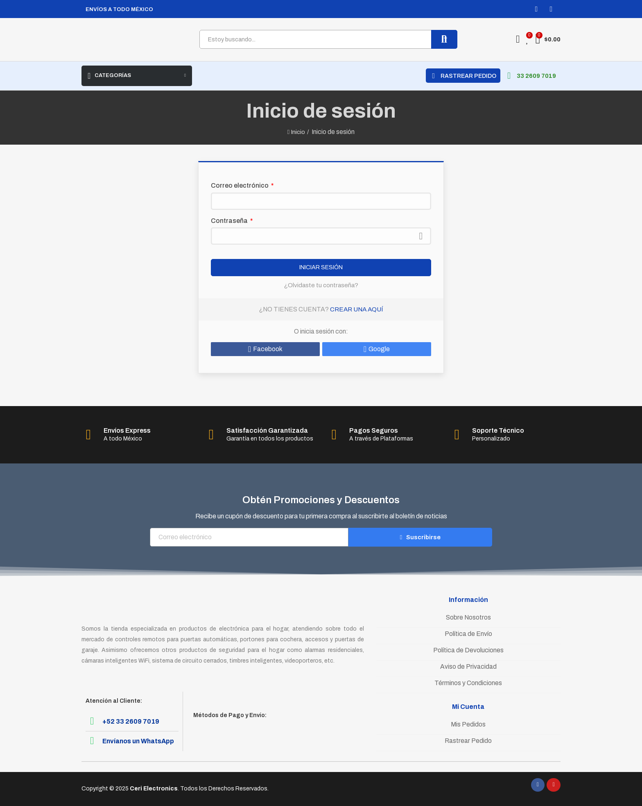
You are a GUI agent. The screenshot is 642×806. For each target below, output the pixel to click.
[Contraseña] (321, 236)
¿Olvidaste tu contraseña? (321, 285)
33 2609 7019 (536, 76)
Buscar (444, 39)
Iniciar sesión (321, 267)
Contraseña (230, 220)
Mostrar (421, 236)
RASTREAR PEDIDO (468, 76)
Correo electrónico (240, 185)
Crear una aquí (357, 309)
